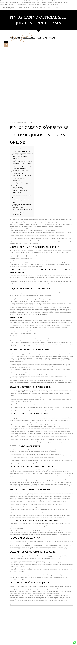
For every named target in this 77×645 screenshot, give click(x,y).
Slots (14, 202)
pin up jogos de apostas (41, 314)
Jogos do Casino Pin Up (18, 189)
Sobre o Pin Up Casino (18, 207)
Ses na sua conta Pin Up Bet (19, 212)
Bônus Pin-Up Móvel (17, 187)
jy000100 (12, 604)
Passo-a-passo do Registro (18, 182)
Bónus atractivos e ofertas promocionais (21, 194)
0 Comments (70, 604)
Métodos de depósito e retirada (19, 168)
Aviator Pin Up (16, 158)
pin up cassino (38, 266)
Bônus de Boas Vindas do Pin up (20, 190)
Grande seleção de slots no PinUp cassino (22, 163)
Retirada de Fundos (17, 214)
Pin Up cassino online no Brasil (19, 160)
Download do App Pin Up (18, 165)
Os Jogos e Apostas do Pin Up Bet (20, 156)
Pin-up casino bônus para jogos (19, 178)
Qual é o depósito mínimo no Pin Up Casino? (23, 161)
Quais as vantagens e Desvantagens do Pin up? (23, 166)
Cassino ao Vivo (16, 180)
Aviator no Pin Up (17, 192)
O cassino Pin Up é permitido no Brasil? (21, 151)
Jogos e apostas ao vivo (18, 173)
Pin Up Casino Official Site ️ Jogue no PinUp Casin (33, 38)
